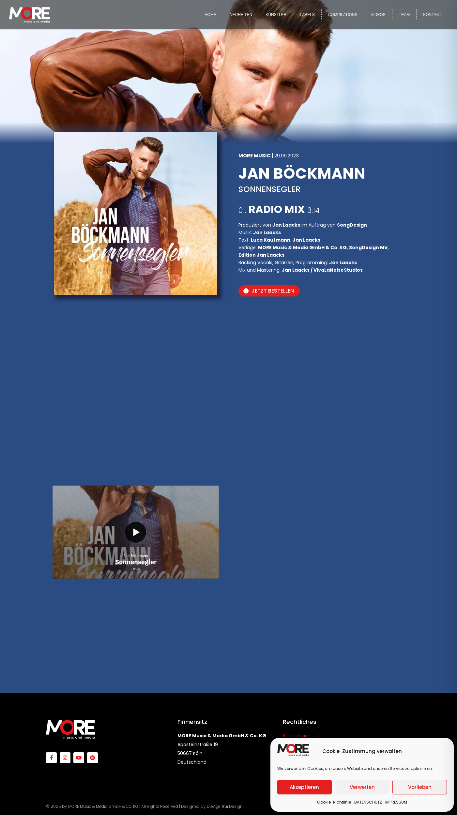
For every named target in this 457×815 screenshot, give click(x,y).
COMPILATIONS (343, 14)
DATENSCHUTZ (368, 802)
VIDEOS (378, 14)
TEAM (404, 14)
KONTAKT (432, 14)
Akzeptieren (304, 787)
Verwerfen (362, 787)
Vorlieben (420, 787)
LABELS (307, 14)
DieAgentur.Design (225, 806)
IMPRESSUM (396, 802)
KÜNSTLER (276, 14)
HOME (210, 14)
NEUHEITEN (241, 14)
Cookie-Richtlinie (334, 802)
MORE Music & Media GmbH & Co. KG (103, 806)
